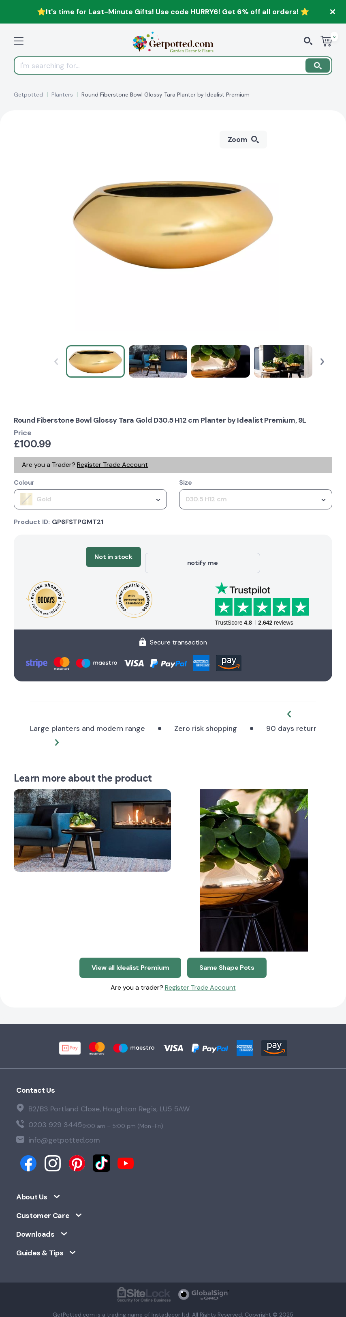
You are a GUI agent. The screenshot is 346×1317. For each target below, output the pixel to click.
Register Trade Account (112, 464)
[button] (322, 361)
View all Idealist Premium (130, 955)
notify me (202, 556)
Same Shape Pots (226, 955)
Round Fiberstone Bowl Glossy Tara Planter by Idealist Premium (165, 94)
